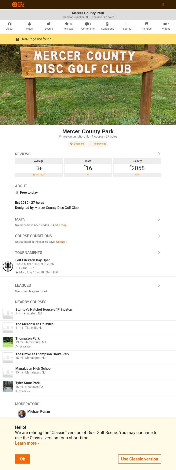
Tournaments (88, 253)
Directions (77, 143)
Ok (22, 459)
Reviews (88, 154)
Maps (88, 219)
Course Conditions (88, 236)
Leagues (88, 285)
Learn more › (27, 443)
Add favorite (98, 143)
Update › (61, 241)
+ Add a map (59, 225)
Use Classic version (139, 459)
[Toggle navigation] (163, 4)
